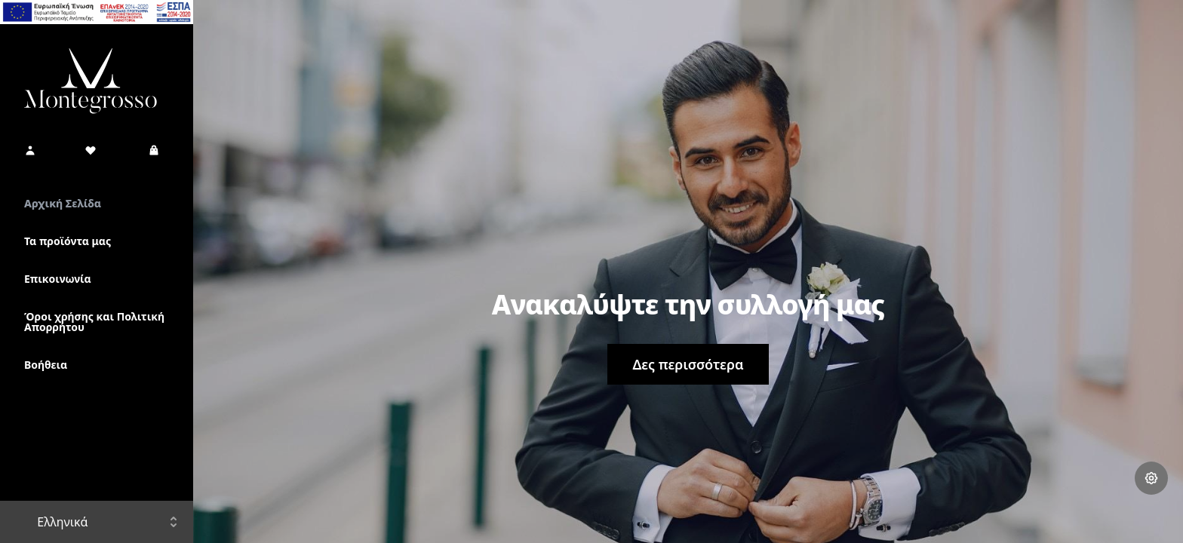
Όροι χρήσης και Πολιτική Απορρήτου (94, 321)
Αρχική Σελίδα (62, 203)
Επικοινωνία (57, 279)
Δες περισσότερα (687, 364)
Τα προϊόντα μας (67, 241)
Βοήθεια (45, 364)
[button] (30, 150)
